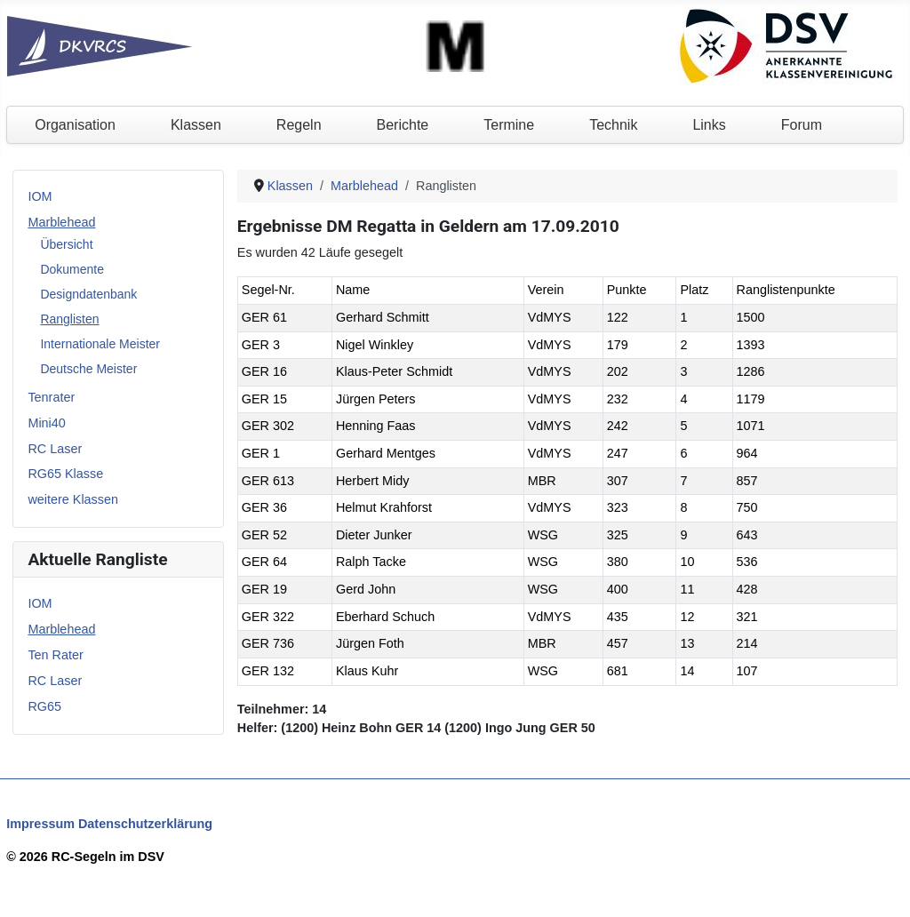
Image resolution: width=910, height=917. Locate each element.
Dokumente (72, 269)
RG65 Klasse (65, 473)
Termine (508, 124)
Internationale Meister (100, 344)
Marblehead (61, 222)
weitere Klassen (73, 499)
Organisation (75, 124)
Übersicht (66, 244)
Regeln (299, 124)
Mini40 (46, 423)
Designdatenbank (88, 294)
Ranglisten (69, 319)
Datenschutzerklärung (145, 824)
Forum (801, 124)
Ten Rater (55, 655)
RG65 (44, 706)
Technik (613, 124)
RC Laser (55, 449)
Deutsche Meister (88, 369)
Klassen (196, 124)
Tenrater (51, 397)
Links (708, 124)
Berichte (403, 124)
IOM (40, 196)
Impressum (40, 824)
